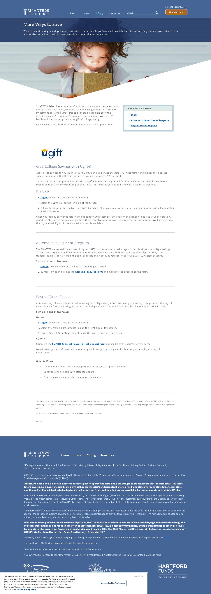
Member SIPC (97, 532)
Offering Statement (33, 465)
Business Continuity (157, 465)
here (166, 537)
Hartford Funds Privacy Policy (130, 465)
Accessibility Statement (100, 465)
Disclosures (64, 465)
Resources (114, 13)
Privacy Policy (79, 465)
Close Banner (138, 577)
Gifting (99, 13)
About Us (50, 465)
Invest (86, 13)
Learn (73, 13)
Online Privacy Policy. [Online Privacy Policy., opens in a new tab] (26, 591)
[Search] (143, 13)
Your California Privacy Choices (39, 468)
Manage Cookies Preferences (113, 584)
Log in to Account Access (176, 7)
